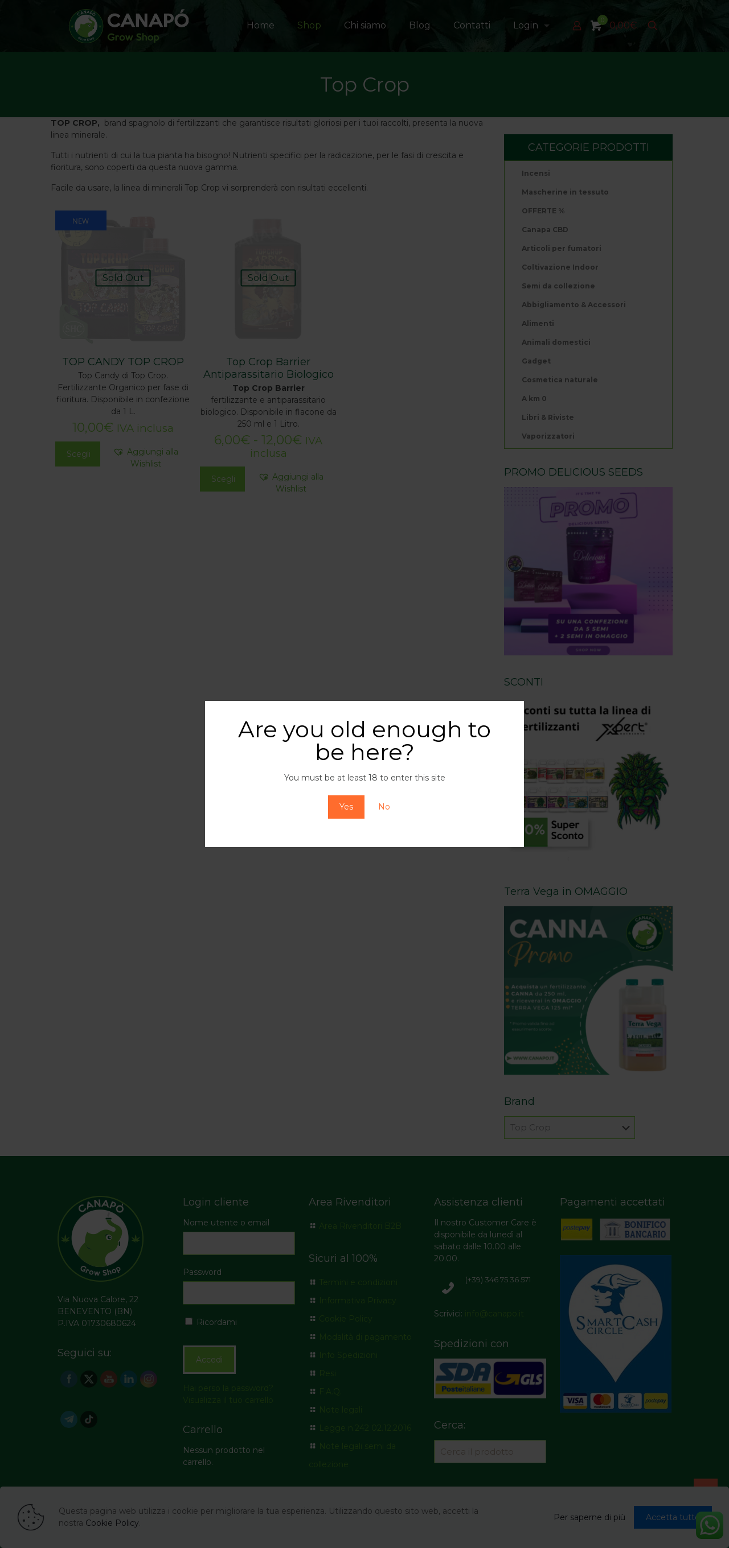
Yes (346, 807)
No (384, 807)
